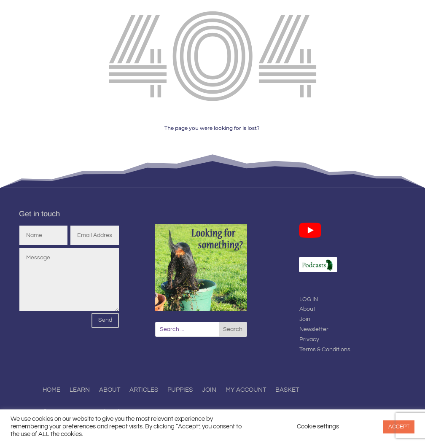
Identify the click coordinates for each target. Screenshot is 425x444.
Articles (143, 390)
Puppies (180, 390)
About (307, 309)
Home (51, 390)
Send (105, 320)
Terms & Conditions (324, 350)
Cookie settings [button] (318, 426)
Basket (287, 390)
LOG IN (308, 299)
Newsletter (313, 329)
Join (304, 319)
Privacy (309, 339)
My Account (246, 390)
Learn (80, 390)
